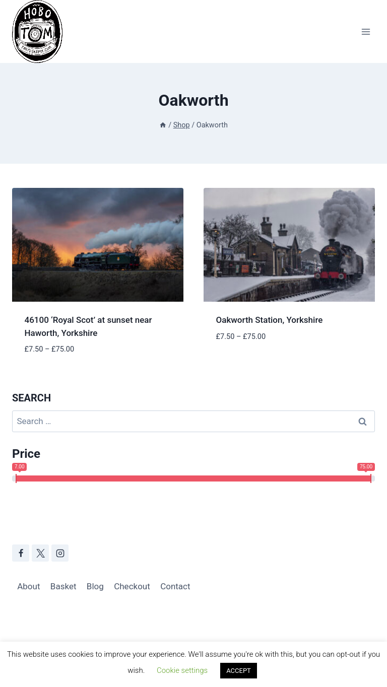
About (28, 586)
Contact (175, 586)
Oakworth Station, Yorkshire (269, 320)
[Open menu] (365, 31)
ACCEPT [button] (238, 670)
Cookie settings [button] (182, 670)
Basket (63, 586)
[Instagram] (60, 553)
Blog (95, 586)
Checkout (132, 586)
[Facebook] (20, 553)
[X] (40, 553)
